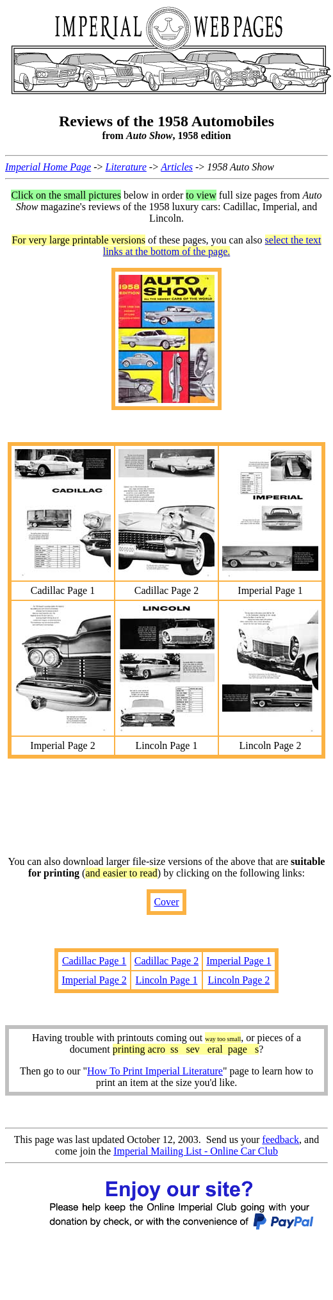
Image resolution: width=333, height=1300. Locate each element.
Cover (166, 901)
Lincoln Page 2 (238, 980)
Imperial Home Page (48, 166)
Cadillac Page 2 (166, 960)
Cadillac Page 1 (94, 960)
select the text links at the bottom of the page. (212, 245)
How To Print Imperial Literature (155, 1071)
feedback (280, 1139)
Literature (126, 166)
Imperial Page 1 (238, 960)
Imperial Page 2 (93, 980)
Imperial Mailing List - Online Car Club (195, 1151)
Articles (177, 166)
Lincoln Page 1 (167, 980)
